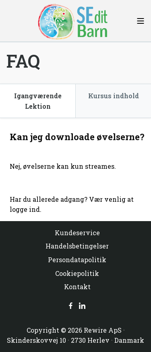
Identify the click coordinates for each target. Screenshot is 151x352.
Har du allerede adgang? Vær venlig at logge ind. (72, 204)
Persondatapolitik (77, 259)
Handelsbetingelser (77, 246)
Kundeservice (77, 232)
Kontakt (77, 286)
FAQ (23, 60)
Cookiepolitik (77, 273)
